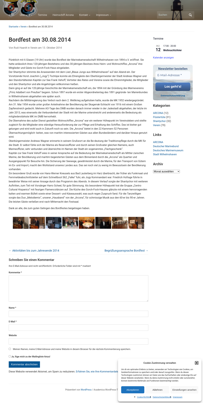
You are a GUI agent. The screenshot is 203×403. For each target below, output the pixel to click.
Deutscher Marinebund (166, 146)
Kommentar (15, 272)
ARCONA (158, 113)
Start (11, 14)
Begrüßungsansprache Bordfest (126, 250)
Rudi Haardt (20, 47)
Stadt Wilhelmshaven (165, 154)
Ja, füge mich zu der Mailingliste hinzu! (29, 361)
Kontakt (83, 14)
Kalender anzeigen (163, 57)
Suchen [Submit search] (190, 15)
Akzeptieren (132, 389)
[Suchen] (172, 14)
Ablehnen (157, 389)
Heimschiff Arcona (63, 14)
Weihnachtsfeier (172, 50)
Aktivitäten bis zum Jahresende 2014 (34, 250)
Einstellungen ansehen (184, 389)
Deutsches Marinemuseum (168, 150)
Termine (42, 14)
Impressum (177, 397)
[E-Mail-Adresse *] (172, 75)
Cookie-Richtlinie (144, 397)
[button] (196, 363)
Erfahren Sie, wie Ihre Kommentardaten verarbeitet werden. (109, 376)
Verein (23, 26)
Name (12, 313)
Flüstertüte (159, 117)
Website (13, 340)
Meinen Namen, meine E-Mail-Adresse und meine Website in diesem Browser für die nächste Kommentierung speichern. (72, 354)
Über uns (25, 14)
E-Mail (13, 326)
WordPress (86, 394)
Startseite (13, 26)
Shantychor (159, 121)
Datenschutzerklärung (162, 397)
